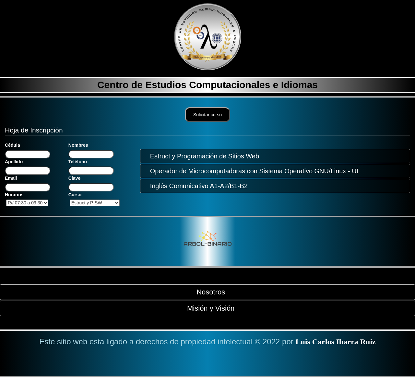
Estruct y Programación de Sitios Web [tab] (202, 156)
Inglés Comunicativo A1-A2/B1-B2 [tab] (196, 185)
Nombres (78, 145)
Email (11, 178)
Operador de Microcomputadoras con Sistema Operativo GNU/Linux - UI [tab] (252, 171)
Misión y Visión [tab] (208, 308)
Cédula (12, 145)
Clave (74, 178)
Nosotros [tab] (208, 292)
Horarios (14, 194)
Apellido (14, 161)
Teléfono (77, 161)
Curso (74, 194)
